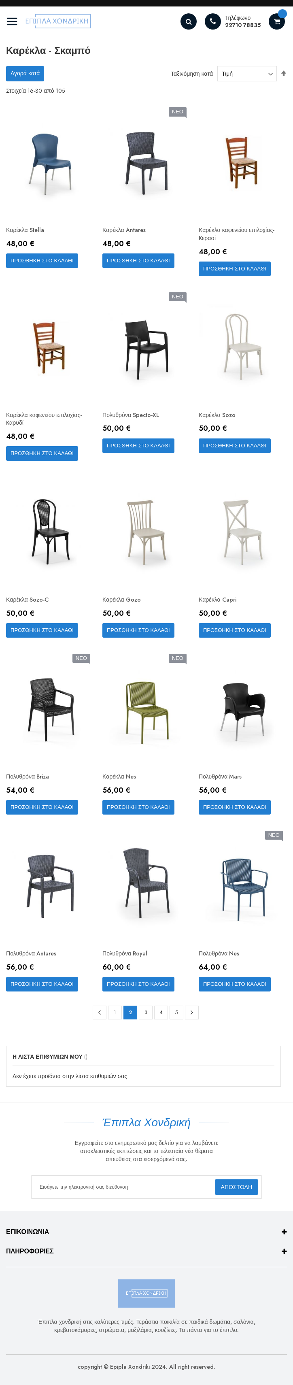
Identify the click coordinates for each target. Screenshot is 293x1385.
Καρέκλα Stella (27, 230)
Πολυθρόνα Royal (127, 960)
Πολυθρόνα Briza (31, 782)
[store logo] (50, 21)
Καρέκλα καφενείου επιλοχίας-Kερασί (242, 235)
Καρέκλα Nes (121, 782)
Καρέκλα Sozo (219, 417)
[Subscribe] (236, 1187)
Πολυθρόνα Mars (223, 782)
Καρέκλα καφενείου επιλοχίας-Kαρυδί (49, 422)
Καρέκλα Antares (127, 230)
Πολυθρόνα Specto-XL (134, 417)
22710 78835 (243, 25)
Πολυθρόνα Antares (35, 960)
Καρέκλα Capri (220, 604)
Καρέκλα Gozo (124, 604)
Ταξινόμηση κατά (192, 74)
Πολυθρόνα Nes (221, 960)
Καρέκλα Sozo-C (30, 604)
